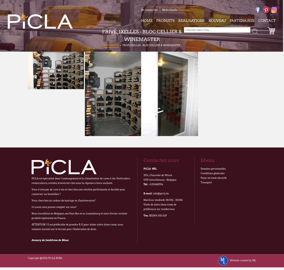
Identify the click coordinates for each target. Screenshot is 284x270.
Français (184, 9)
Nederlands (169, 9)
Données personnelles (213, 168)
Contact (267, 21)
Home (146, 21)
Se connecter (149, 9)
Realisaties (111, 45)
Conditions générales (213, 173)
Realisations (191, 21)
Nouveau (217, 21)
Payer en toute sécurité (214, 177)
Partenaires (242, 21)
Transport (206, 182)
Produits (165, 21)
